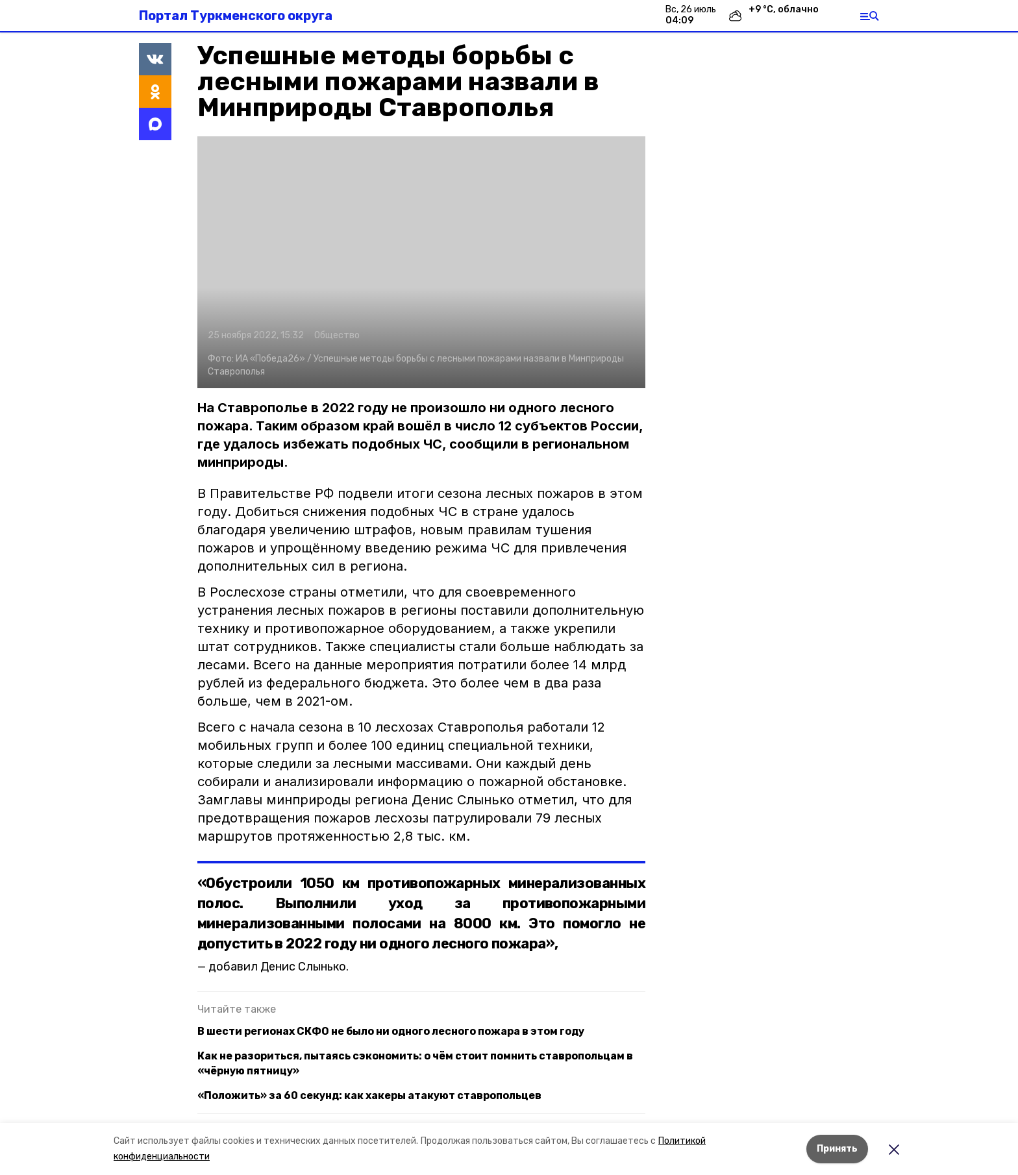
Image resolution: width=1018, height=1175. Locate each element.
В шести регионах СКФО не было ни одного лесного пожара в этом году (390, 1031)
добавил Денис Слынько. (278, 966)
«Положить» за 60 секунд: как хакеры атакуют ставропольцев (369, 1095)
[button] (421, 262)
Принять (837, 1148)
